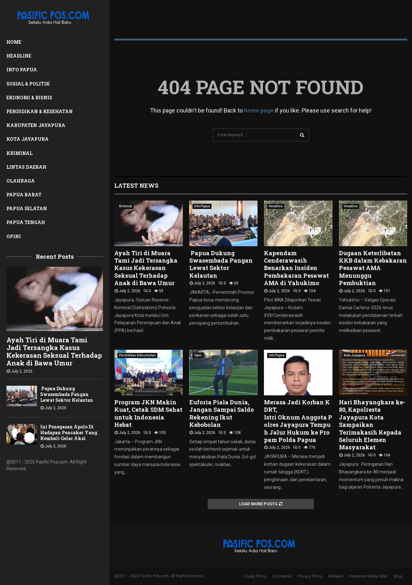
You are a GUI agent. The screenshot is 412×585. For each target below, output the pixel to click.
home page (259, 110)
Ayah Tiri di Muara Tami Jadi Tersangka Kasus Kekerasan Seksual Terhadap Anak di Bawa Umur (54, 351)
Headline (18, 56)
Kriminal (19, 153)
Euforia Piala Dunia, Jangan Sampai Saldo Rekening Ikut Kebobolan (221, 413)
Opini (13, 236)
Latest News (136, 185)
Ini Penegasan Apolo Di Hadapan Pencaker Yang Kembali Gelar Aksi (68, 432)
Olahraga (20, 181)
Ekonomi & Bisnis (29, 97)
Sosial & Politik (28, 84)
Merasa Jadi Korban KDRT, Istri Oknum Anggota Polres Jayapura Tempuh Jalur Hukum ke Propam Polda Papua (298, 421)
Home (13, 42)
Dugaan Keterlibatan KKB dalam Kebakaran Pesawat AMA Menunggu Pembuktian (373, 268)
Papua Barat (24, 195)
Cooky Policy (255, 576)
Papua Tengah (25, 222)
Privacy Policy (310, 576)
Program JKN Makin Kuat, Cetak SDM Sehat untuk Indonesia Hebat (148, 413)
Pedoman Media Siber (368, 576)
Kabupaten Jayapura (35, 125)
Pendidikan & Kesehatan (39, 111)
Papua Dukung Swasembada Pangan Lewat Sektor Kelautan (66, 394)
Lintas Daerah (26, 167)
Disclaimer (282, 576)
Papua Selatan (26, 208)
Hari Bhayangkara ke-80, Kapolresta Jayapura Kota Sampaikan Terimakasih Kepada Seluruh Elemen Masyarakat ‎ (372, 424)
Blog (398, 576)
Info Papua (21, 70)
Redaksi (336, 576)
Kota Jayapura (27, 139)
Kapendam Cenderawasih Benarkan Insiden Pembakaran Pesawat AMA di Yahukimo (296, 268)
